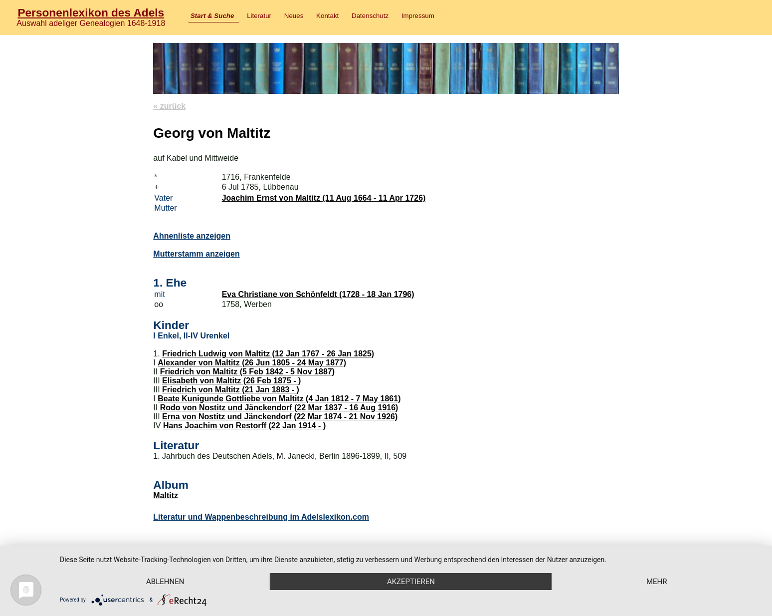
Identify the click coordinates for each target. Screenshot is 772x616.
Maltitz (165, 495)
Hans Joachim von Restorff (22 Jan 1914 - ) (244, 425)
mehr (656, 581)
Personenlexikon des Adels (90, 12)
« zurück (169, 106)
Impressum (417, 15)
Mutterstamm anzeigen (196, 254)
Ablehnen (165, 581)
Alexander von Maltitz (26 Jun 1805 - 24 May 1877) (252, 362)
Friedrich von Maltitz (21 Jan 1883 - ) (230, 389)
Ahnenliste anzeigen (191, 236)
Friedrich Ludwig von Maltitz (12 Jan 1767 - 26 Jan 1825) (268, 353)
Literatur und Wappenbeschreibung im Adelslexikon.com (261, 517)
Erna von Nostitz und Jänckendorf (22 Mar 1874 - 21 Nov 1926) (279, 416)
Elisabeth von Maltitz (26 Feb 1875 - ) (231, 380)
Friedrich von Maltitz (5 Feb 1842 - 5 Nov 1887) (247, 371)
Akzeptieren (411, 581)
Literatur (259, 15)
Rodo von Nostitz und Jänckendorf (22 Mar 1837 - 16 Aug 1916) (279, 407)
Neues (294, 15)
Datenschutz (370, 15)
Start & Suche (212, 15)
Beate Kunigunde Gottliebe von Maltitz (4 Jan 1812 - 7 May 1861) (279, 398)
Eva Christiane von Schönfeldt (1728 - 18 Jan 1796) (318, 294)
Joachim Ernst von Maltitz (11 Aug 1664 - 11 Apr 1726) (324, 198)
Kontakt (327, 15)
